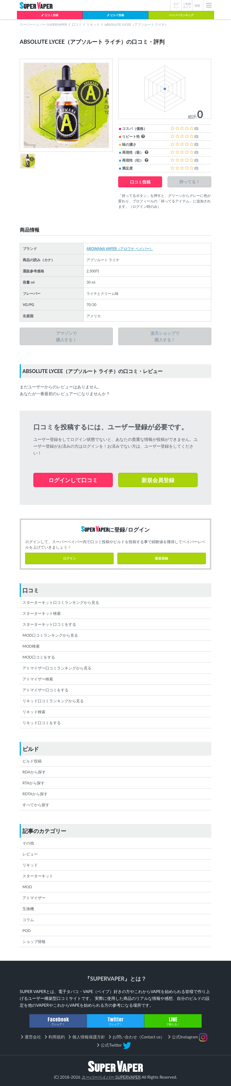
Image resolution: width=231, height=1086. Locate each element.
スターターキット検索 (41, 613)
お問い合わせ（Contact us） (138, 1036)
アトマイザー (33, 897)
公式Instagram (189, 1037)
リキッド (93, 24)
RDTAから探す (35, 793)
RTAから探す (33, 783)
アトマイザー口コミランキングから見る (56, 668)
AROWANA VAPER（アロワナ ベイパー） (119, 248)
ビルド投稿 (115, 15)
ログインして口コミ (73, 480)
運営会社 (33, 1036)
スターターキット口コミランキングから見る (60, 602)
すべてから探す (35, 804)
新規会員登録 (158, 480)
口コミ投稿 (49, 15)
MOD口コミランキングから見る (50, 635)
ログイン (69, 558)
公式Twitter (116, 1045)
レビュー (30, 854)
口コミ (77, 24)
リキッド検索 (33, 711)
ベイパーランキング (181, 15)
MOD (27, 886)
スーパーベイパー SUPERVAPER (43, 24)
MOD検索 (31, 646)
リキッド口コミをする (41, 722)
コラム (28, 919)
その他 (28, 843)
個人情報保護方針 (88, 1036)
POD (26, 930)
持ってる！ (189, 181)
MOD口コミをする (38, 657)
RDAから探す (34, 772)
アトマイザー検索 (37, 679)
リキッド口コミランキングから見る (53, 700)
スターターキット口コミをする (49, 624)
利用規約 (56, 1036)
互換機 (28, 908)
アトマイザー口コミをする (45, 690)
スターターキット (37, 876)
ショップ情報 (33, 941)
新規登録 (161, 558)
